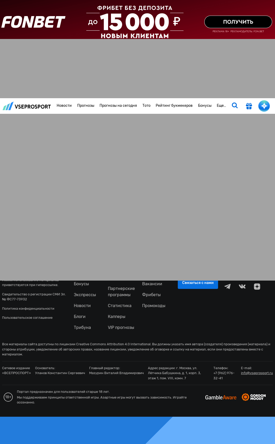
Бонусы (205, 105)
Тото (146, 105)
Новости (64, 105)
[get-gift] (249, 106)
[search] (235, 106)
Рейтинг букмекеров (174, 105)
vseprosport (27, 105)
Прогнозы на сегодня (118, 105)
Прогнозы (85, 105)
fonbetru (137, 222)
